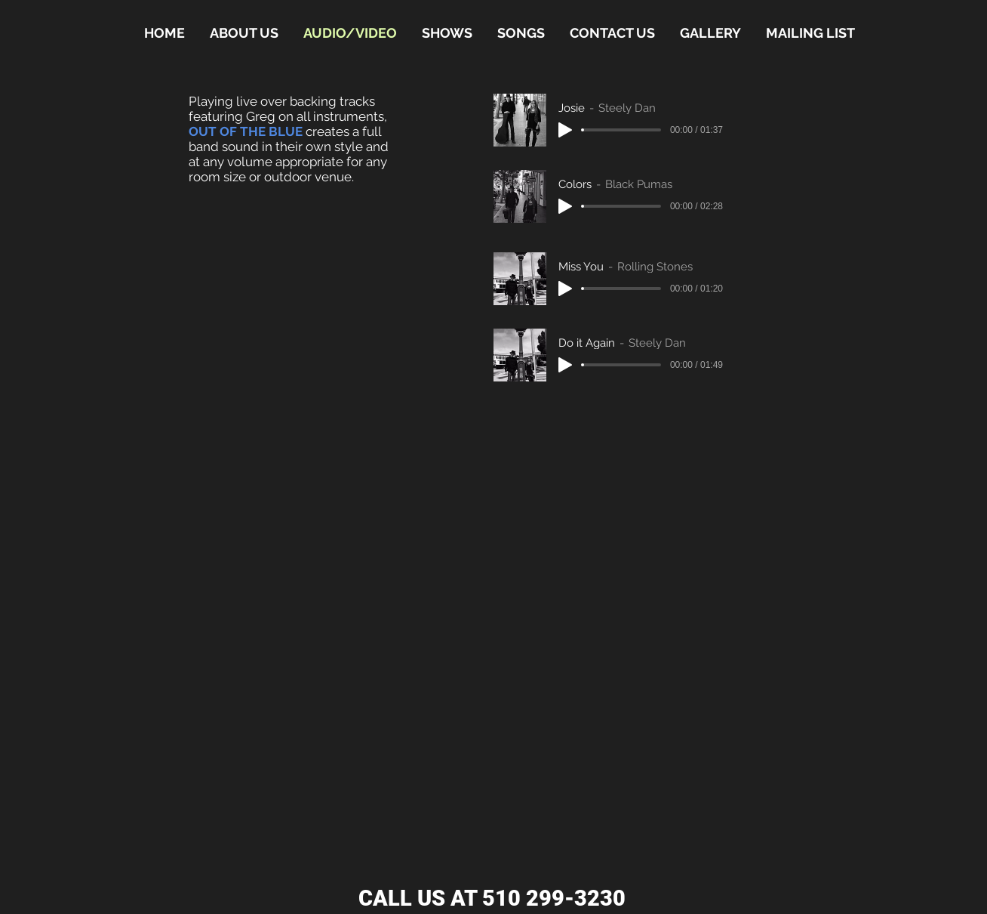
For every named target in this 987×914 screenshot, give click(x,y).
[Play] (565, 129)
